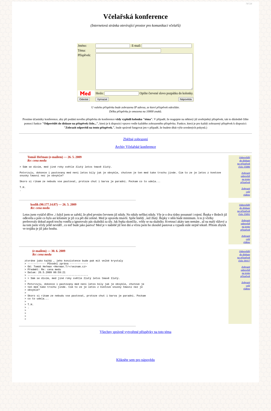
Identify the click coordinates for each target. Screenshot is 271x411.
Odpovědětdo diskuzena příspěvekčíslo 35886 (243, 169)
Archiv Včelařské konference (135, 154)
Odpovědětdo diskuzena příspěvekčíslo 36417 (243, 269)
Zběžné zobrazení (135, 146)
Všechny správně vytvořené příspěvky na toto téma (135, 357)
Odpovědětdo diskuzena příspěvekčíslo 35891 (243, 222)
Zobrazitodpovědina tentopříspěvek (245, 184)
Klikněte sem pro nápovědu (135, 385)
